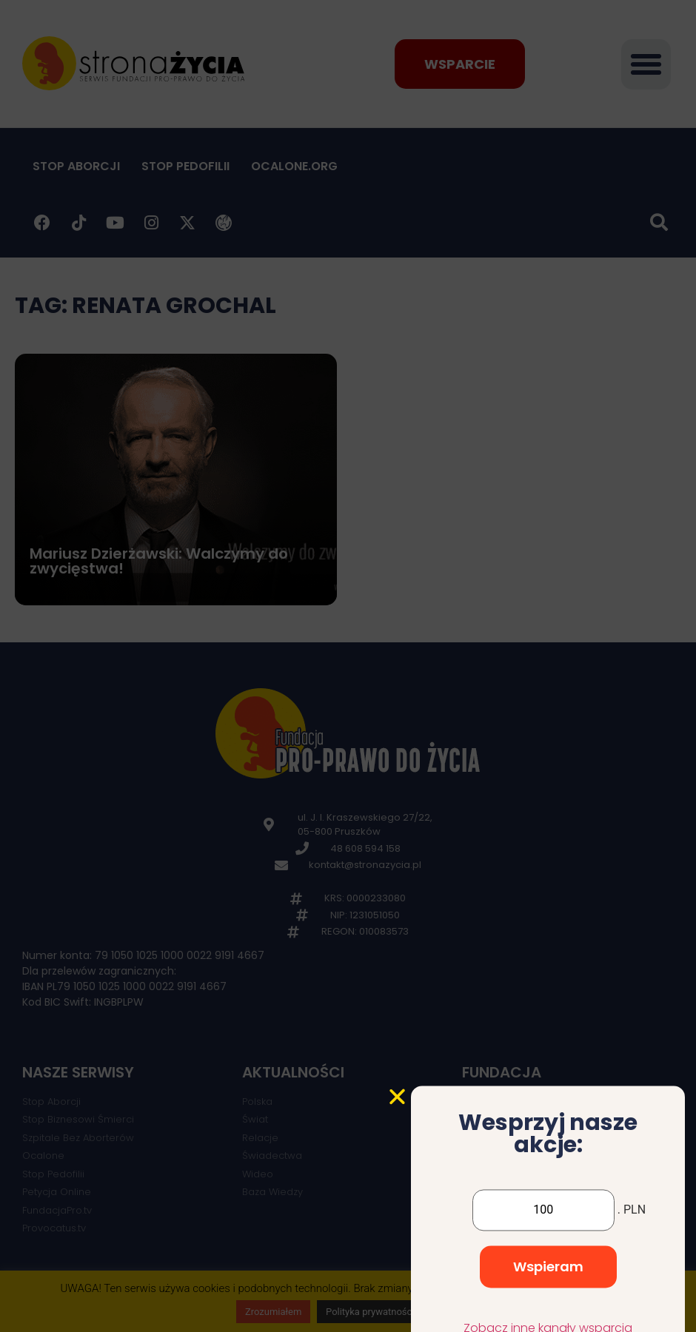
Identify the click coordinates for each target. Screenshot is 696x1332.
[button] (397, 1181)
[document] (348, 666)
